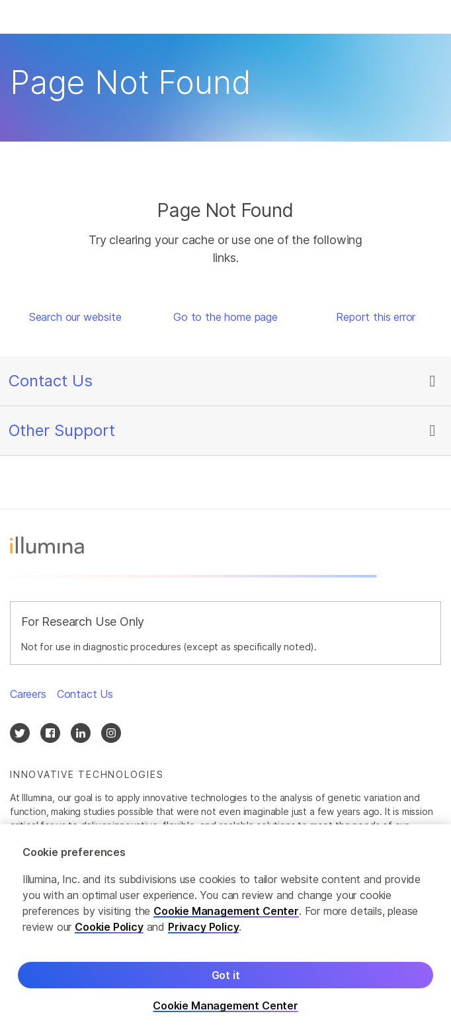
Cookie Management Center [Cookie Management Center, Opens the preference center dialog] (225, 1016)
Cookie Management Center (226, 921)
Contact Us (51, 380)
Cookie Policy (109, 937)
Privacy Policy (203, 937)
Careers (28, 694)
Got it (226, 985)
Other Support (62, 430)
